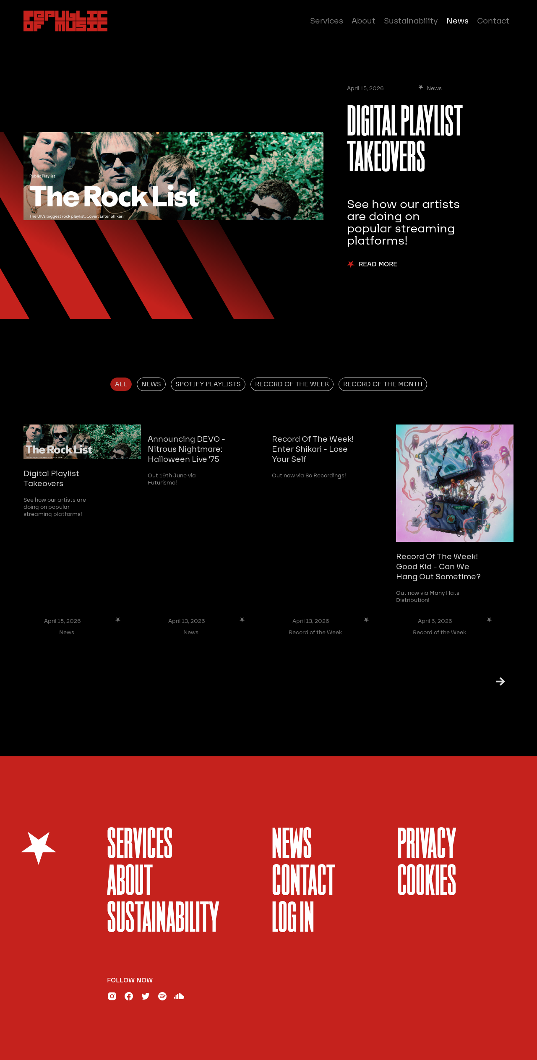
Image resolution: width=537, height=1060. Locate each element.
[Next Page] (489, 681)
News (457, 21)
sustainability (163, 919)
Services (326, 21)
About (363, 21)
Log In (293, 919)
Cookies (426, 883)
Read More (378, 264)
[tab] (121, 384)
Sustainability (411, 21)
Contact (493, 21)
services (140, 846)
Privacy (426, 846)
